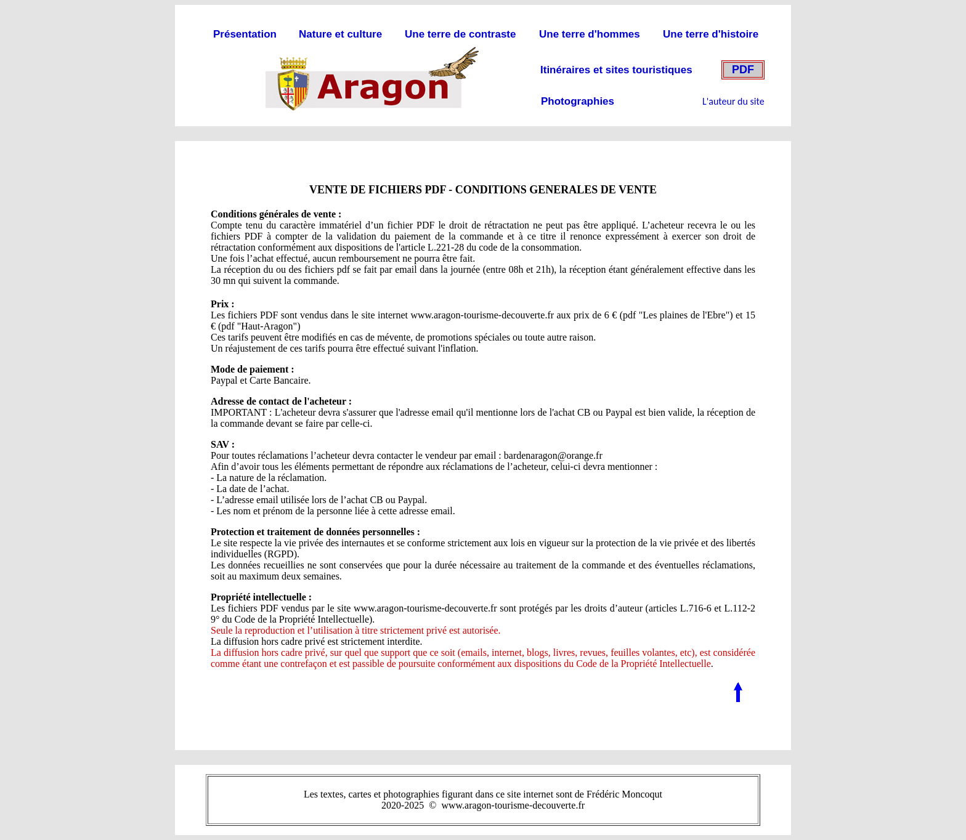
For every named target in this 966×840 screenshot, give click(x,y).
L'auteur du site (733, 101)
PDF (743, 69)
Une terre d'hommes (589, 34)
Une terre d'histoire (710, 34)
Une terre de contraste (460, 34)
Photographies (577, 101)
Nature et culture (340, 34)
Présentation (245, 34)
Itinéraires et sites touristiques (616, 70)
